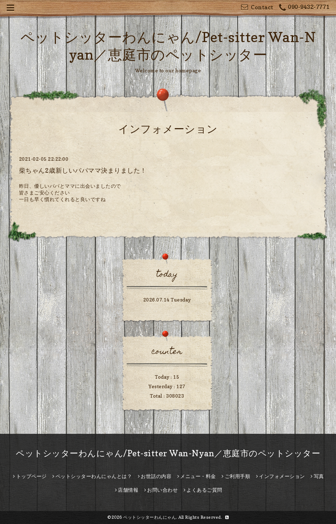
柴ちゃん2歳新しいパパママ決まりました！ (83, 170)
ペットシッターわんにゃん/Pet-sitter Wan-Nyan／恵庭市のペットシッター (168, 453)
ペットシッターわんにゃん (149, 517)
